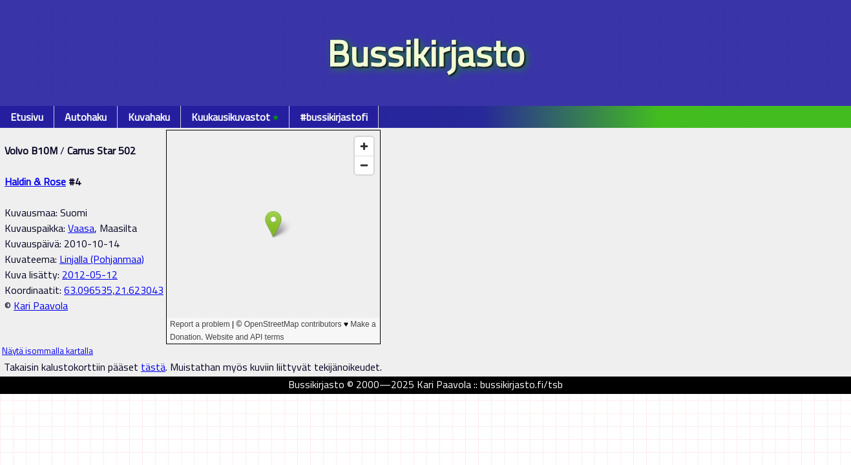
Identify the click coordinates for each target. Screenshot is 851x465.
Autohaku (86, 117)
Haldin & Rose (35, 181)
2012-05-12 (90, 274)
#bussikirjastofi (334, 117)
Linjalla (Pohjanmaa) (101, 259)
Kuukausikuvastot (234, 117)
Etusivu (26, 117)
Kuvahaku (149, 117)
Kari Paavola (41, 305)
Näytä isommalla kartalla (47, 350)
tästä (153, 367)
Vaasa (81, 228)
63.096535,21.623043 (113, 290)
